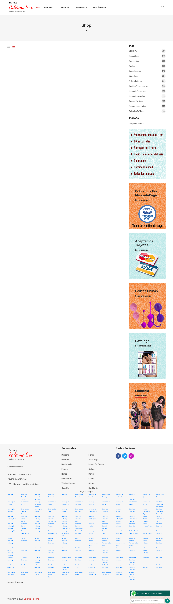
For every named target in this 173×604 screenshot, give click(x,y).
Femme (64, 469)
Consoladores (147, 71)
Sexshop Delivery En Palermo (133, 519)
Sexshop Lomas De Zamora (37, 504)
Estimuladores (147, 81)
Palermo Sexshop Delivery (145, 550)
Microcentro (66, 479)
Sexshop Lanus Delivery (132, 497)
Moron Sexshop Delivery (105, 550)
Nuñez (64, 474)
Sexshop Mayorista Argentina (159, 504)
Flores (91, 455)
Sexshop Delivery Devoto (24, 526)
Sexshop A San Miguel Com (65, 533)
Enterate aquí (142, 200)
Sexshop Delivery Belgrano (37, 526)
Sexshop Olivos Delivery (145, 519)
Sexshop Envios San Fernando (38, 497)
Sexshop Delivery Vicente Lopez (133, 511)
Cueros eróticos (147, 101)
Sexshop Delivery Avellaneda (79, 526)
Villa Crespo (94, 460)
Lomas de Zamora (96, 464)
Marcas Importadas (147, 106)
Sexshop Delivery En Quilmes (119, 519)
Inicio (37, 7)
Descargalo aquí (143, 346)
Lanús (91, 479)
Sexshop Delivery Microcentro (52, 519)
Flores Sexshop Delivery (64, 540)
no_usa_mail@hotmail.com (26, 484)
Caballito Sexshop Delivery (146, 540)
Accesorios (147, 61)
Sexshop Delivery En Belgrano (11, 526)
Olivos (91, 483)
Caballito (65, 488)
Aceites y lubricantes (147, 86)
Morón (91, 474)
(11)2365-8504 (24, 474)
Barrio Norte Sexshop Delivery (133, 567)
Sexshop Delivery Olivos (37, 519)
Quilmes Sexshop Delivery (37, 560)
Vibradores (147, 76)
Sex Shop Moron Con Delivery (65, 567)
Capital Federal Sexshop (51, 540)
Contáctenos (99, 7)
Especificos (147, 56)
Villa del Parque (68, 483)
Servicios (49, 7)
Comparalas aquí (143, 296)
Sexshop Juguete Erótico (24, 497)
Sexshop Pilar (11, 531)
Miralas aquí (141, 396)
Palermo (65, 460)
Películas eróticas (147, 111)
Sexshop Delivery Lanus (78, 519)
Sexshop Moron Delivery (24, 519)
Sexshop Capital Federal (105, 526)
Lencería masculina (147, 96)
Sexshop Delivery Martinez (64, 519)
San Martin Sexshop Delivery (132, 560)
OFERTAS (147, 51)
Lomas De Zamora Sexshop (159, 540)
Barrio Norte (66, 464)
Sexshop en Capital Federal (25, 511)
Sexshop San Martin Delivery (52, 574)
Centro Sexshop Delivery (10, 540)
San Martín (93, 488)
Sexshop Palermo (31, 599)
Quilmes (92, 469)
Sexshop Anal (39, 531)
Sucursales (82, 7)
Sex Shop (146, 557)
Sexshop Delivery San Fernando (160, 511)
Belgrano (65, 455)
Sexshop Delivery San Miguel (147, 511)
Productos (65, 7)
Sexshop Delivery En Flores (160, 519)
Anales (147, 66)
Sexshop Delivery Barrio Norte (65, 526)
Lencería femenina (147, 91)
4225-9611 (22, 479)
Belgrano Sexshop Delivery (105, 560)
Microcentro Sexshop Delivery (52, 550)
